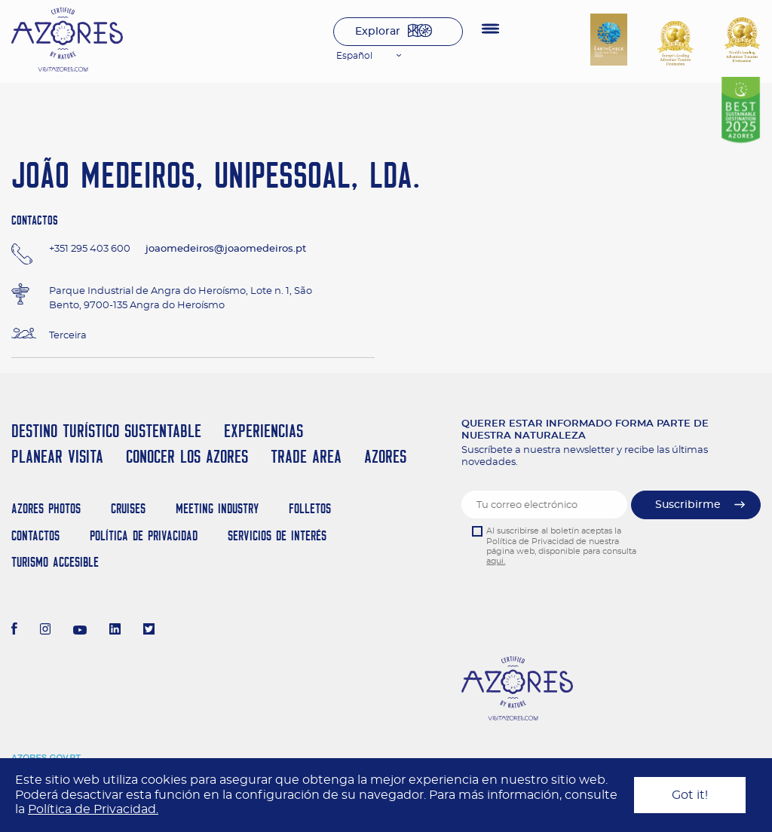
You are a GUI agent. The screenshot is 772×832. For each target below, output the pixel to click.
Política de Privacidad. (93, 809)
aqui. (495, 561)
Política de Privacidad (144, 535)
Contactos (35, 535)
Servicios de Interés (277, 535)
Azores (385, 456)
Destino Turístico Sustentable (106, 430)
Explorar (377, 31)
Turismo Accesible (55, 562)
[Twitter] (149, 631)
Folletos (310, 508)
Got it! (690, 795)
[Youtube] (80, 631)
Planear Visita (57, 456)
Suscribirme (688, 505)
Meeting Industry (217, 508)
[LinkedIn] (115, 631)
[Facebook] (14, 631)
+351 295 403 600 (89, 249)
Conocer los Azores (187, 456)
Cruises (128, 508)
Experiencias (263, 430)
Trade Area (306, 456)
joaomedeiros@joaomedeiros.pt (226, 249)
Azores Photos (46, 508)
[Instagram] (45, 631)
